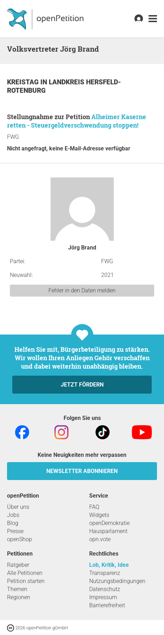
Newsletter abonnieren (82, 471)
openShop (19, 539)
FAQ (94, 507)
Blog (12, 523)
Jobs (13, 515)
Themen (17, 589)
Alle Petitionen (24, 573)
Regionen (18, 597)
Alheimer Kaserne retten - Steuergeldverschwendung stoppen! (76, 120)
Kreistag (23, 82)
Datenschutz (104, 589)
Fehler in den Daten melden (82, 290)
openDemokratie (109, 523)
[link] (153, 18)
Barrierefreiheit (107, 605)
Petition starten (26, 581)
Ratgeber (18, 565)
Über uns (18, 507)
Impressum (103, 597)
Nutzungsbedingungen (117, 581)
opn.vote (100, 539)
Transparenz (104, 573)
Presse (15, 531)
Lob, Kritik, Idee (109, 565)
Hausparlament (108, 531)
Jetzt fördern (82, 384)
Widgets (99, 515)
